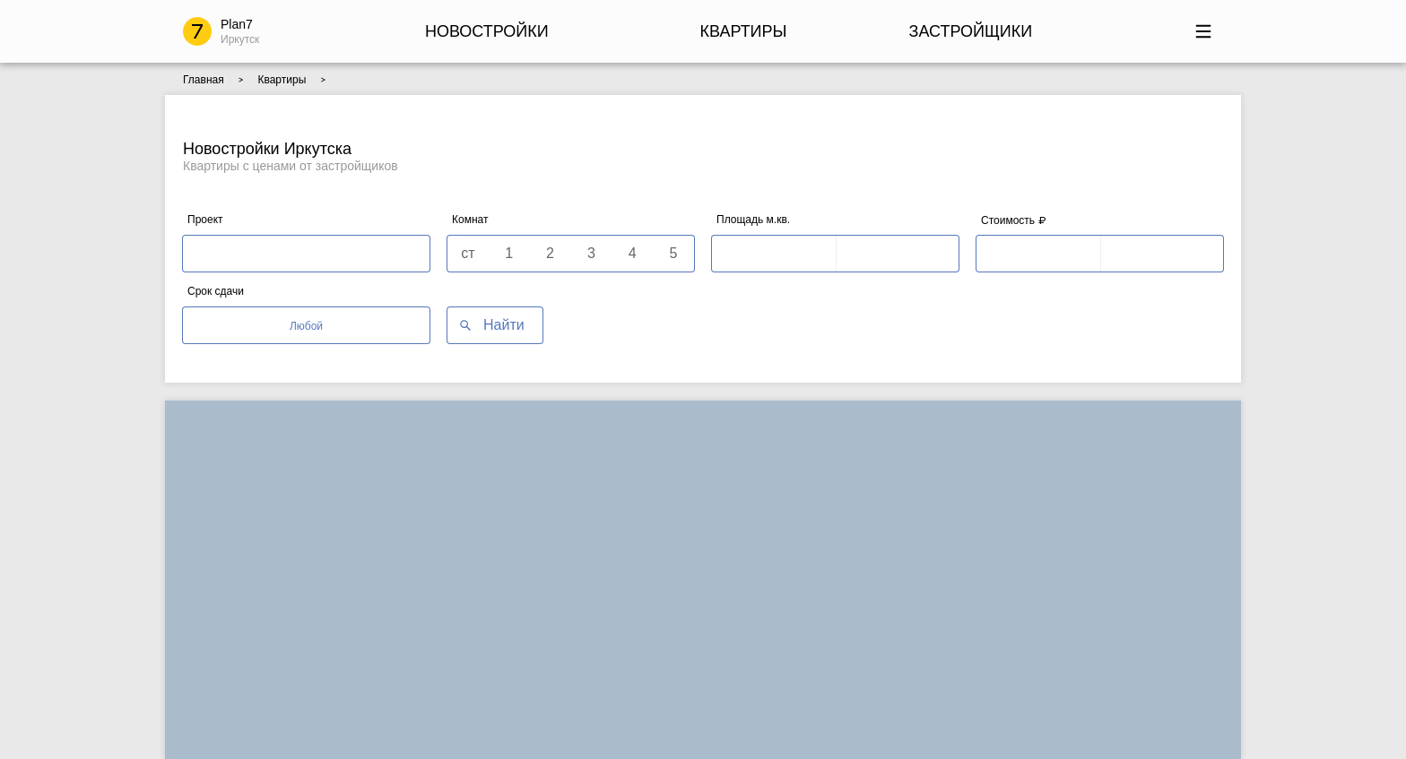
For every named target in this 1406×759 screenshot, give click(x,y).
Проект (205, 219)
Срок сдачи (215, 291)
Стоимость (1013, 220)
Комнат (470, 219)
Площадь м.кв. (753, 219)
